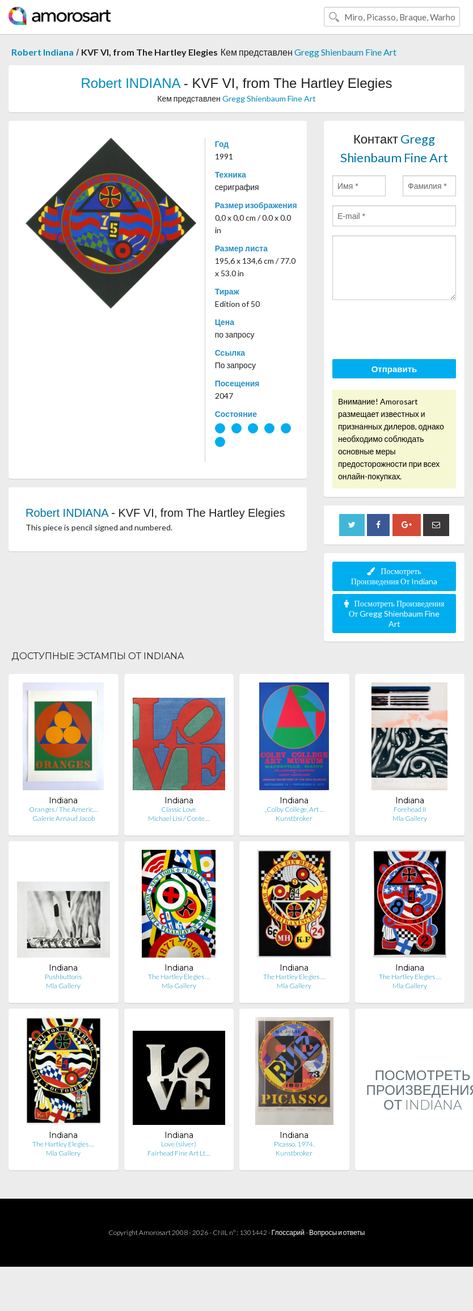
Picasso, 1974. (294, 1144)
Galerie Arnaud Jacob (63, 818)
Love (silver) (178, 1144)
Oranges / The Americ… (63, 809)
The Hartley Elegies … (179, 976)
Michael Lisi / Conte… (178, 818)
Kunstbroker (294, 818)
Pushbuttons (63, 976)
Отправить (394, 369)
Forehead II (410, 809)
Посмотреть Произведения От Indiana (394, 576)
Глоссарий (288, 1232)
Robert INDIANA (130, 83)
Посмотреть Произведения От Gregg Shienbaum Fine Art (394, 613)
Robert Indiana (42, 52)
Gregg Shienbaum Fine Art (345, 52)
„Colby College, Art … (294, 809)
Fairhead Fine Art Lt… (178, 1153)
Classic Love (178, 809)
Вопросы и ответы (337, 1232)
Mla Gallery (409, 818)
